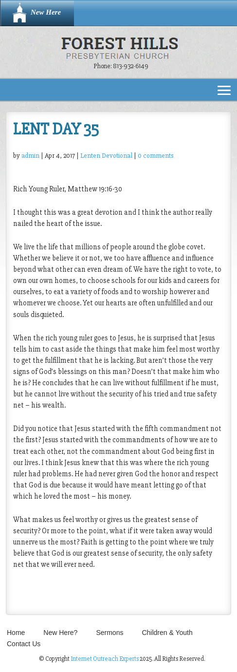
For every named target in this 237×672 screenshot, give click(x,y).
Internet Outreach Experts (105, 659)
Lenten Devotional (106, 155)
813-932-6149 (130, 66)
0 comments (155, 155)
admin (30, 155)
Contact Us (23, 644)
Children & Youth (167, 632)
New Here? (60, 632)
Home (16, 632)
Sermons (109, 632)
